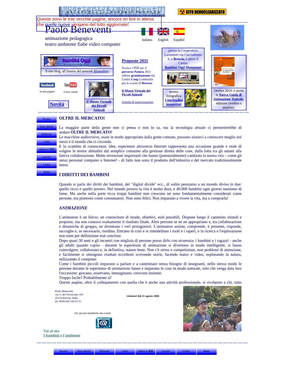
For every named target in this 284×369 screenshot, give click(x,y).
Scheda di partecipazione (137, 102)
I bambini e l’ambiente (62, 335)
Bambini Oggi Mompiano (183, 67)
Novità (57, 104)
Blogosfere (101, 71)
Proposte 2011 (135, 60)
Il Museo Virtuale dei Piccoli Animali (99, 106)
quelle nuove (57, 24)
